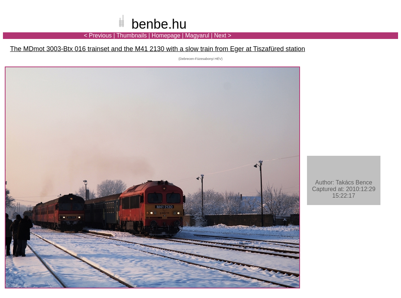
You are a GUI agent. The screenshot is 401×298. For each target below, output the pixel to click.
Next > (222, 35)
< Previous (98, 35)
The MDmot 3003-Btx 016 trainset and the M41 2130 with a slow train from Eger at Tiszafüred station (157, 49)
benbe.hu (159, 24)
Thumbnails (131, 35)
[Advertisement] (355, 31)
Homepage (166, 35)
